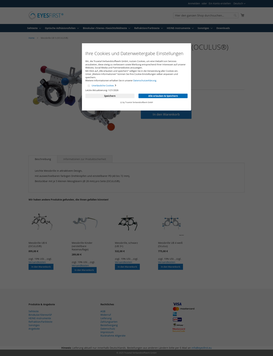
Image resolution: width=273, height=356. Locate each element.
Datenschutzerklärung (144, 80)
